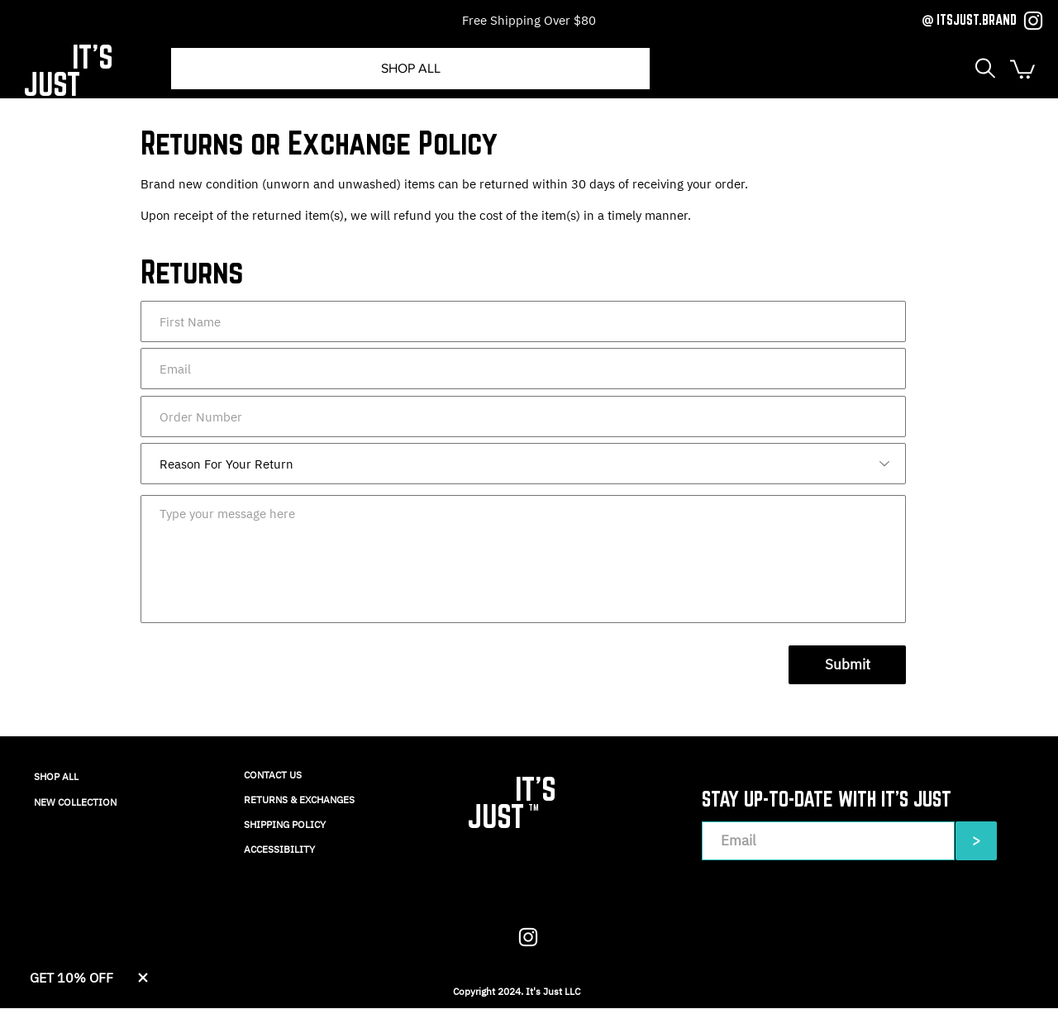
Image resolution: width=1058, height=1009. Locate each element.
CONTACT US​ (273, 775)
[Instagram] (1033, 20)
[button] (985, 68)
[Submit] (847, 664)
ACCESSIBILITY (279, 849)
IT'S (92, 56)
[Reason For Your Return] (523, 463)
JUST (51, 84)
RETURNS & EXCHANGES (299, 799)
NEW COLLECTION (75, 802)
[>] (976, 840)
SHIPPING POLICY (285, 824)
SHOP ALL (56, 776)
